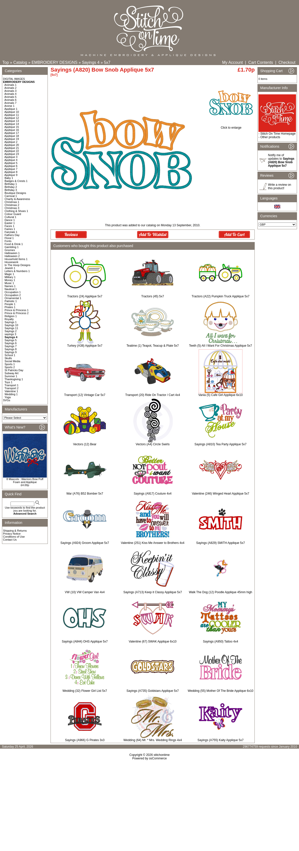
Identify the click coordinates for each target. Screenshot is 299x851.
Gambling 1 (12, 247)
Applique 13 (12, 120)
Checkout (286, 62)
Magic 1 (9, 274)
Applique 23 (12, 153)
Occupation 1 (13, 292)
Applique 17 (12, 132)
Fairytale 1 (11, 232)
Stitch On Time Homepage (277, 133)
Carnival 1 (11, 195)
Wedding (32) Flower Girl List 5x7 (85, 691)
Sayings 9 (11, 352)
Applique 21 (12, 147)
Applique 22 (12, 150)
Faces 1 (9, 226)
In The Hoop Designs (17, 265)
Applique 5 (11, 162)
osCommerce (158, 758)
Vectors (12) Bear (84, 444)
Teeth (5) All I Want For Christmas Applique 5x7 (220, 345)
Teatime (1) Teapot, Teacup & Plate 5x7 (152, 345)
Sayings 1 (11, 322)
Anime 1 (10, 105)
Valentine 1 (11, 391)
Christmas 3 (12, 207)
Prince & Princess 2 (17, 313)
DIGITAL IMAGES (14, 78)
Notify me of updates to (281, 160)
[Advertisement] (149, 803)
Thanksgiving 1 (14, 379)
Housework (11, 262)
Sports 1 (10, 364)
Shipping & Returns (15, 530)
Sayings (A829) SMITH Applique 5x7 (220, 543)
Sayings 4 (90, 62)
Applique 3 (11, 156)
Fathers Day (12, 235)
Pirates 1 (10, 307)
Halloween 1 (12, 253)
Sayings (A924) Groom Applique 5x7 (85, 543)
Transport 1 (12, 385)
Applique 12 (12, 117)
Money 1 (10, 280)
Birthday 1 (11, 183)
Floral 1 (9, 238)
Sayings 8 (11, 349)
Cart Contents (260, 62)
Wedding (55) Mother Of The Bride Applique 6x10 (220, 691)
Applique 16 (12, 129)
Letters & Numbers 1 (17, 271)
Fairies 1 (10, 229)
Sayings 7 (11, 346)
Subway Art (12, 373)
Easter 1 (10, 223)
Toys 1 (9, 382)
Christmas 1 (12, 201)
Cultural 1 (10, 217)
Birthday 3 (11, 189)
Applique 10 (12, 111)
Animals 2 (11, 87)
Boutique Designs (15, 192)
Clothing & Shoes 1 (16, 210)
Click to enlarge (231, 126)
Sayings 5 (11, 340)
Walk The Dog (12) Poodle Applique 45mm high (220, 592)
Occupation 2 (13, 295)
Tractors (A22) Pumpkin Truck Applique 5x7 (220, 296)
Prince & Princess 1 (17, 310)
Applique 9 (11, 174)
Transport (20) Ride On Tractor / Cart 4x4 (152, 395)
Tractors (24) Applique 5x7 (84, 296)
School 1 (10, 355)
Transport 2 (12, 388)
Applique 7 (11, 168)
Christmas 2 (12, 204)
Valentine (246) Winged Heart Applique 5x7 (220, 493)
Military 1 (10, 277)
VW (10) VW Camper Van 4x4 (85, 592)
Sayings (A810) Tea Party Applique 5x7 (220, 444)
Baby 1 (9, 177)
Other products (270, 137)
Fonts (8, 241)
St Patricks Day (14, 370)
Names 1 (10, 286)
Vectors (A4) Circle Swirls (152, 444)
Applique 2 (11, 141)
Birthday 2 (11, 186)
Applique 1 (11, 108)
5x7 (107, 62)
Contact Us (10, 539)
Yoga (8, 397)
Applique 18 (12, 135)
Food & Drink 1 (14, 244)
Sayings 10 (11, 325)
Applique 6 (11, 165)
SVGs (6, 400)
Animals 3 (11, 90)
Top (6, 62)
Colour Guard (13, 214)
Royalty (9, 319)
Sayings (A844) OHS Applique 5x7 (85, 641)
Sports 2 (10, 367)
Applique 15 (12, 126)
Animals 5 (11, 96)
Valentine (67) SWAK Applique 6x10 (153, 641)
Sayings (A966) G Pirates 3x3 (85, 740)
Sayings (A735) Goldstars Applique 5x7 (153, 691)
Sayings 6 (11, 343)
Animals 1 (11, 84)
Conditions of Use (14, 536)
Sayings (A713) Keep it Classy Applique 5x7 (152, 592)
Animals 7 (11, 102)
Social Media (12, 361)
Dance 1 (10, 220)
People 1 (10, 304)
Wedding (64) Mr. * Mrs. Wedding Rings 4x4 (152, 740)
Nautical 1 (11, 289)
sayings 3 (10, 334)
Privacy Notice (12, 533)
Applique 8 (11, 171)
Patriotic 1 (11, 301)
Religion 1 (11, 316)
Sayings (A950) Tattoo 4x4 (220, 641)
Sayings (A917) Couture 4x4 (153, 493)
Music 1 (9, 283)
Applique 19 (12, 138)
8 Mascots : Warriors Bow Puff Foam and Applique (25, 481)
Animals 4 (11, 93)
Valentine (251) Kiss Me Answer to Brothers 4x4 (152, 543)
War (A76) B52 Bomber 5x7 (84, 493)
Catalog (20, 62)
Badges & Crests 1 (16, 180)
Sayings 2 (11, 331)
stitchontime (162, 755)
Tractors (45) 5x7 (152, 296)
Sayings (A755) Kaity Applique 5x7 (220, 740)
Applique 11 (12, 114)
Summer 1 (11, 376)
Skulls (8, 358)
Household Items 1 (16, 259)
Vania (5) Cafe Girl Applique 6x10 (220, 395)
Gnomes (10, 250)
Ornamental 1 (13, 298)
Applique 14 (12, 123)
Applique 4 (11, 159)
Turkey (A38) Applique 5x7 (84, 345)
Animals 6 (11, 99)
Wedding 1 (11, 394)
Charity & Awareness (17, 198)
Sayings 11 (11, 328)
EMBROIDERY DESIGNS (54, 62)
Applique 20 (12, 144)
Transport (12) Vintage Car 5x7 (84, 395)
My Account (232, 62)
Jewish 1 (10, 268)
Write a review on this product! (279, 186)
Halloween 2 (12, 256)
